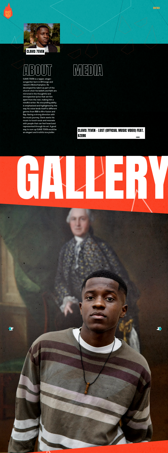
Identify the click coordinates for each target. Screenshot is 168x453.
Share (138, 137)
